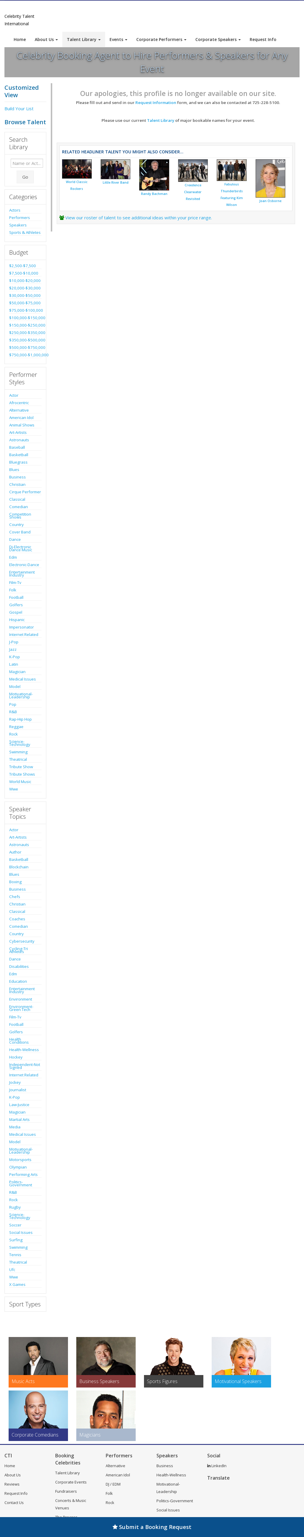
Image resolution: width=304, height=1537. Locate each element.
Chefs (14, 896)
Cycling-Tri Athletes (18, 950)
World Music (20, 781)
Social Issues (21, 1232)
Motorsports (20, 1159)
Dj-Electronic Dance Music (20, 548)
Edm (13, 557)
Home (20, 39)
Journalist (17, 1089)
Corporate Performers (161, 39)
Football (16, 597)
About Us (46, 39)
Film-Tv (15, 582)
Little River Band (116, 182)
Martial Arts (19, 1119)
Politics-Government (20, 1183)
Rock (13, 734)
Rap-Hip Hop (20, 719)
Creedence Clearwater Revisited (193, 192)
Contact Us (14, 1502)
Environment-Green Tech (21, 1008)
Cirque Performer (25, 491)
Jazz (13, 649)
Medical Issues (22, 679)
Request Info (263, 39)
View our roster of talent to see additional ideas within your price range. (138, 218)
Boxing (15, 881)
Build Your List (19, 108)
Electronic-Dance (24, 564)
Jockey (15, 1082)
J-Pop (13, 641)
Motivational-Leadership (21, 695)
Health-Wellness (24, 1049)
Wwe (13, 789)
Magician (17, 671)
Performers (19, 217)
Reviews (12, 1484)
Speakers (18, 224)
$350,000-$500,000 (25, 339)
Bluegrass (18, 462)
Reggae (16, 726)
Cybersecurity (21, 941)
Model (14, 686)
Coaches (17, 918)
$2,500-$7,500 (22, 265)
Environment (20, 999)
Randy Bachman (154, 194)
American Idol (21, 417)
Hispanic (17, 619)
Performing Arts (23, 1174)
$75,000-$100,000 (25, 310)
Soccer (15, 1224)
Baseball (17, 447)
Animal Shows (21, 424)
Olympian (18, 1167)
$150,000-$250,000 (25, 325)
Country (16, 524)
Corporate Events (71, 1482)
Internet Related (23, 634)
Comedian (18, 506)
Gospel (15, 612)
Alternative (19, 410)
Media (14, 1126)
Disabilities (19, 966)
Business (17, 476)
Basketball (18, 454)
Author (15, 852)
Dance (15, 539)
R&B (13, 711)
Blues (14, 469)
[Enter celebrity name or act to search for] (27, 163)
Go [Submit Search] (25, 177)
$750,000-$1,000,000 (25, 354)
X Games (17, 1284)
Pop (12, 704)
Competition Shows (20, 516)
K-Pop (14, 656)
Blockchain (18, 866)
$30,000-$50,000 (25, 295)
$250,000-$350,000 (25, 332)
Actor (13, 395)
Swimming (18, 751)
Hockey (16, 1057)
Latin (13, 664)
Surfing (16, 1239)
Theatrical (18, 759)
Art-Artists (18, 432)
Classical (17, 499)
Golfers (16, 604)
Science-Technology (19, 743)
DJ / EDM (113, 1484)
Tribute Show (21, 766)
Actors (14, 210)
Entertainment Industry (22, 574)
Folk (12, 589)
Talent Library (84, 39)
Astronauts (19, 439)
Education (18, 981)
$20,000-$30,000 (25, 287)
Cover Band (20, 531)
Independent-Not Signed (24, 1066)
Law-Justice (19, 1104)
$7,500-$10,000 (23, 273)
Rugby (15, 1207)
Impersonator (21, 627)
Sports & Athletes (25, 232)
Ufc (12, 1269)
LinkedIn (217, 1465)
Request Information (155, 102)
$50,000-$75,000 (25, 302)
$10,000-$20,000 (25, 280)
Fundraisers (66, 1491)
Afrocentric (19, 402)
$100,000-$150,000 (25, 317)
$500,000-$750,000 (25, 347)
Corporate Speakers (218, 39)
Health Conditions (19, 1041)
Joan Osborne (270, 201)
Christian (17, 484)
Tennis (15, 1254)
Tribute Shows (22, 774)
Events (118, 39)
